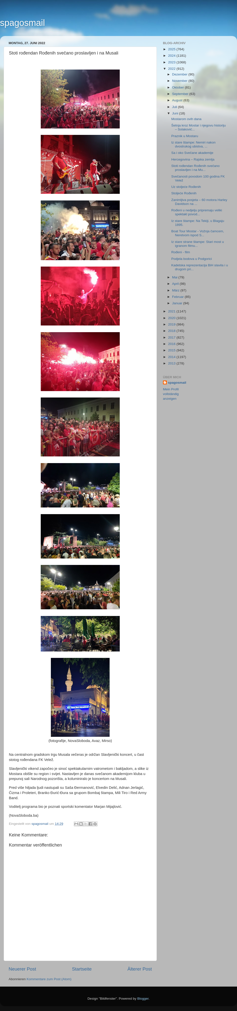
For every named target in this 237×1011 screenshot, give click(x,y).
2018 (172, 331)
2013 (172, 363)
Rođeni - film (180, 252)
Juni (175, 113)
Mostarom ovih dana (186, 119)
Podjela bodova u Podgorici (191, 259)
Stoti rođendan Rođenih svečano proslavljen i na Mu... (195, 168)
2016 (172, 344)
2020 (172, 318)
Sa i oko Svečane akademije (192, 153)
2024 (172, 55)
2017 (172, 337)
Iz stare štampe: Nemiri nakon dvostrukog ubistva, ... (193, 144)
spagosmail (22, 23)
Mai (175, 277)
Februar (178, 297)
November (180, 81)
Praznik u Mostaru (184, 136)
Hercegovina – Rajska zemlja (193, 159)
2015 (172, 350)
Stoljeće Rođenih (184, 193)
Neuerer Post (22, 969)
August (177, 100)
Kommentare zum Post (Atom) (49, 979)
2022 (172, 69)
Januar (177, 303)
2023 (172, 62)
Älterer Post (139, 969)
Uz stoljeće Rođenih (186, 187)
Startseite (82, 969)
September (180, 94)
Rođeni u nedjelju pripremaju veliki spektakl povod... (196, 212)
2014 (172, 357)
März (176, 290)
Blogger (143, 998)
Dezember (180, 74)
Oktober (178, 87)
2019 (172, 324)
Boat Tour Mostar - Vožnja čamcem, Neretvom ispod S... (197, 233)
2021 (172, 311)
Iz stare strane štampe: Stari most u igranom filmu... (197, 244)
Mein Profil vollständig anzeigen (171, 393)
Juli (175, 107)
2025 (172, 49)
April (176, 284)
